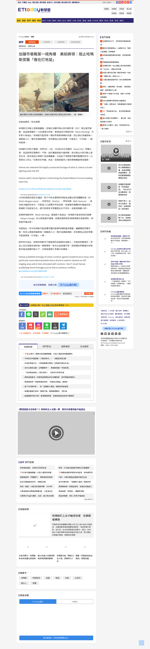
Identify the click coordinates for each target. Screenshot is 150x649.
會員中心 (50, 2)
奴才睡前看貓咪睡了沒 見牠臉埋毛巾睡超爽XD (124, 217)
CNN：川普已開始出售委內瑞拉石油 (73, 477)
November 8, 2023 (43, 194)
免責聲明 (113, 320)
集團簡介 (126, 311)
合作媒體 (127, 314)
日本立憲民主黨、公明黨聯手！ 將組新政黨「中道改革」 (47, 368)
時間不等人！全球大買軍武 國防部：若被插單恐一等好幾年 (124, 205)
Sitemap (111, 317)
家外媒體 (57, 2)
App (29, 2)
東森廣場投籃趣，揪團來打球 (120, 236)
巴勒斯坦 (36, 577)
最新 (19, 20)
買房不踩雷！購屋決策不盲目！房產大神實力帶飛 (121, 262)
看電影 (106, 9)
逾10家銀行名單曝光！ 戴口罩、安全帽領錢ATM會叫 (115, 120)
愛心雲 (129, 9)
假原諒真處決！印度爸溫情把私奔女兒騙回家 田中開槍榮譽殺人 (49, 377)
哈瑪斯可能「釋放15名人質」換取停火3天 (65, 558)
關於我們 (119, 311)
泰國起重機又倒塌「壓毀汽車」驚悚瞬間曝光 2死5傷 (45, 391)
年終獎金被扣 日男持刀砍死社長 (33, 468)
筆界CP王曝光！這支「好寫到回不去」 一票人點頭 (116, 127)
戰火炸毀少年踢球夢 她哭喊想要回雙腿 (47, 557)
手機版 (24, 2)
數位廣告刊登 (66, 2)
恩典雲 (114, 13)
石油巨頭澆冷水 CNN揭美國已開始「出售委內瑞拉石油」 (47, 363)
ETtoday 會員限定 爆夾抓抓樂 (121, 249)
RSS (125, 2)
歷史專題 (43, 2)
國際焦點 (32, 42)
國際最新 (65, 346)
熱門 (29, 20)
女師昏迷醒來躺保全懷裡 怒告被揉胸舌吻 (115, 57)
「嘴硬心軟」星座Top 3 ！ (112, 76)
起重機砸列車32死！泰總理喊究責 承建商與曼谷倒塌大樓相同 (49, 396)
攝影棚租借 (75, 2)
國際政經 (22, 46)
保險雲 (121, 13)
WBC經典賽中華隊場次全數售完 (114, 100)
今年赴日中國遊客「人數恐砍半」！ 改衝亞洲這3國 (45, 358)
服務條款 (127, 317)
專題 (39, 20)
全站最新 (84, 346)
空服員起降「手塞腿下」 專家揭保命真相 (36, 477)
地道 (67, 577)
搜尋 (113, 2)
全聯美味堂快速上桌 (117, 279)
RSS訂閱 (104, 323)
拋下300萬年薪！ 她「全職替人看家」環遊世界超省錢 (46, 386)
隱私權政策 (119, 317)
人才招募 (111, 311)
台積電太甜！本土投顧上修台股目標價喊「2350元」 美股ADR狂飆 (115, 67)
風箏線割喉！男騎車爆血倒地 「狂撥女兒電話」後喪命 (46, 382)
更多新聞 (88, 293)
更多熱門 (89, 499)
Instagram (109, 334)
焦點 (24, 20)
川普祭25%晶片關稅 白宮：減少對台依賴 (37, 496)
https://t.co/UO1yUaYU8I (31, 188)
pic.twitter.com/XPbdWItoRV (33, 270)
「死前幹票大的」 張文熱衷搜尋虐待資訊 (115, 113)
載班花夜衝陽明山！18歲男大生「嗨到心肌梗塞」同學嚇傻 (115, 50)
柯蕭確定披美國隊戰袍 (111, 62)
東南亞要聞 (75, 42)
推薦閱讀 (28, 346)
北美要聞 (46, 42)
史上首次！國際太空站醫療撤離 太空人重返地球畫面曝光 (50, 354)
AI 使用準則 (121, 320)
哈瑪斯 (24, 577)
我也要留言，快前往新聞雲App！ (56, 638)
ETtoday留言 (38, 601)
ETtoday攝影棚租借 (117, 292)
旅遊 (59, 20)
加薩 (48, 577)
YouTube (120, 2)
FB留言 (75, 601)
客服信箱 (104, 317)
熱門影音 (47, 346)
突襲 (34, 583)
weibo (128, 2)
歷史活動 (35, 2)
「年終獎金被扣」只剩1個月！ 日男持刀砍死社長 (44, 372)
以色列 (77, 577)
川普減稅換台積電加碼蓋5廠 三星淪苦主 (36, 491)
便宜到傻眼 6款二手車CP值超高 (72, 496)
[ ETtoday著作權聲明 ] (59, 333)
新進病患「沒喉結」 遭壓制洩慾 (71, 491)
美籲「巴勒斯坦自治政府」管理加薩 (84, 557)
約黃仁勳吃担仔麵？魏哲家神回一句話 (117, 72)
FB (117, 2)
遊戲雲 (129, 13)
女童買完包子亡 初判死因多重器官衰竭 (115, 43)
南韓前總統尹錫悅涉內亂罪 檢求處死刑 (77, 472)
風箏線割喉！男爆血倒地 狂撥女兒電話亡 (75, 486)
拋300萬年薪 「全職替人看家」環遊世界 (75, 482)
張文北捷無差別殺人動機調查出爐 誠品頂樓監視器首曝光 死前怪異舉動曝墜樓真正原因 (124, 171)
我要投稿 (104, 311)
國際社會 (31, 46)
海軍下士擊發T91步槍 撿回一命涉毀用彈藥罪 (115, 95)
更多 (129, 131)
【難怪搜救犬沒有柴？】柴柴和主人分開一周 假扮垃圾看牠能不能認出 (51, 409)
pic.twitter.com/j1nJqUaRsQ (57, 188)
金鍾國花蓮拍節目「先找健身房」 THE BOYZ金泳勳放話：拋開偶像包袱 (124, 189)
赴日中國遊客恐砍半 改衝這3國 (33, 482)
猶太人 (24, 583)
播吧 (34, 20)
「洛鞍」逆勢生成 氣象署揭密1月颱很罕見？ (115, 106)
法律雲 (121, 9)
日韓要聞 (60, 42)
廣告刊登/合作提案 (107, 314)
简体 (19, 2)
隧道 (57, 577)
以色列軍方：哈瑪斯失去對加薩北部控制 (27, 557)
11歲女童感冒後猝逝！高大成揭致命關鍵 (115, 81)
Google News (130, 2)
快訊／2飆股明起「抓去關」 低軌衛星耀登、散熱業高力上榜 (115, 88)
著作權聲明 (104, 320)
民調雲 (114, 9)
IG (122, 2)
